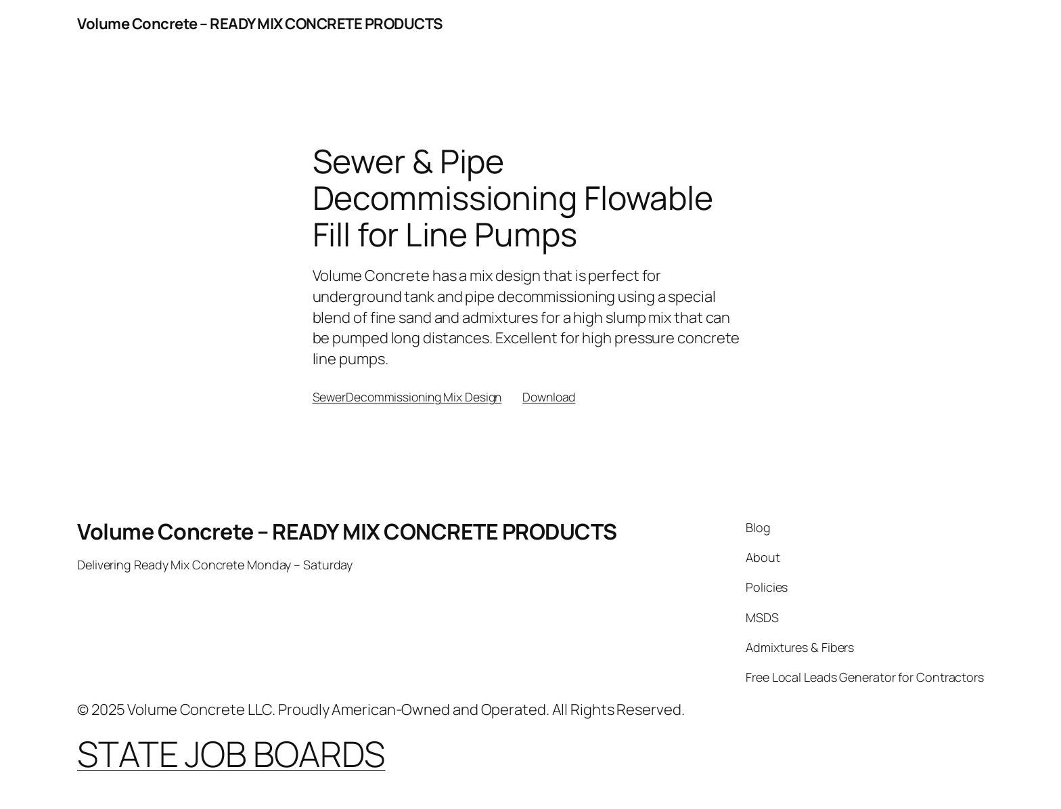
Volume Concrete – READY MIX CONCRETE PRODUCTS (260, 24)
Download (548, 397)
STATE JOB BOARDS (231, 754)
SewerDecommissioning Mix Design (407, 397)
